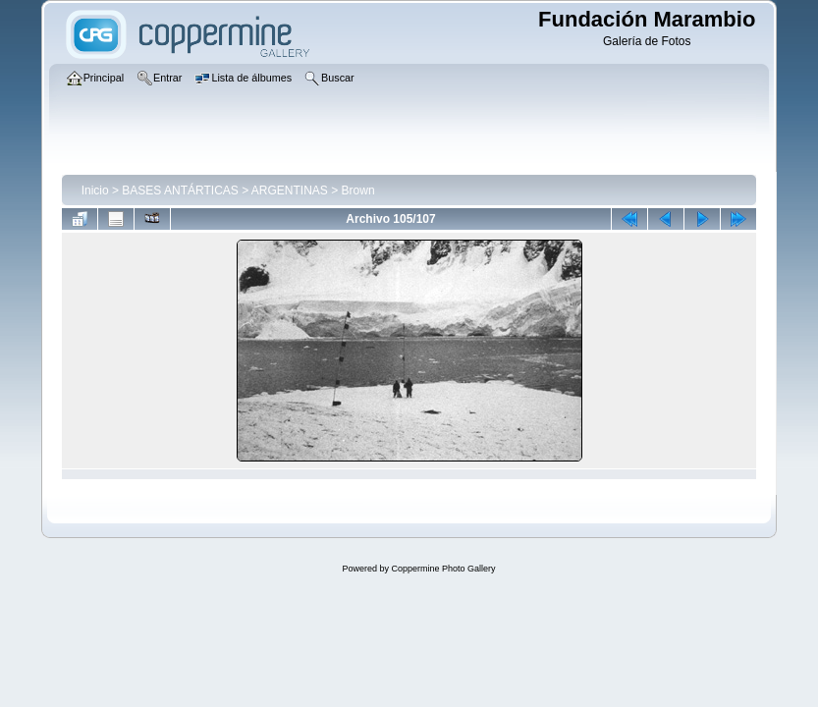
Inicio (95, 190)
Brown (358, 190)
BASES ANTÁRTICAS (180, 190)
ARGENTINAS (289, 190)
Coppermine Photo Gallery (443, 568)
